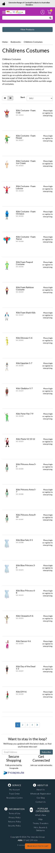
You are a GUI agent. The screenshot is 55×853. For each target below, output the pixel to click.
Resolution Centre (14, 797)
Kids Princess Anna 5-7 (26, 490)
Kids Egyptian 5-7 (24, 363)
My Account (14, 789)
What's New (40, 815)
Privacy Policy (15, 817)
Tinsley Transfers (40, 823)
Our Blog (41, 797)
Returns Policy (14, 821)
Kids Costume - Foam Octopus (25, 212)
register (47, 113)
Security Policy (14, 825)
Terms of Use (14, 813)
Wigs (40, 819)
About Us (40, 789)
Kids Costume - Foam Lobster (25, 187)
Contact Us (40, 802)
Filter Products (27, 29)
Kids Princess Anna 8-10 (26, 515)
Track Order (14, 793)
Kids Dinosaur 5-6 (24, 338)
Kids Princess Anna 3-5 (26, 465)
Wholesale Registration (40, 793)
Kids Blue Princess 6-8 (25, 591)
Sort (22, 97)
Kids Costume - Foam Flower (25, 136)
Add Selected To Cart (37, 846)
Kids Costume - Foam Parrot (25, 237)
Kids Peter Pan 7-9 (24, 413)
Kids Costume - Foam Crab (25, 111)
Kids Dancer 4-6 (23, 641)
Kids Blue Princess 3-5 (25, 566)
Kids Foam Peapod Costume (24, 263)
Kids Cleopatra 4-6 (24, 616)
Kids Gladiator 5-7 (24, 388)
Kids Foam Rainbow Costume (25, 288)
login (51, 110)
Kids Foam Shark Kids (25, 312)
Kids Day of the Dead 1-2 (25, 667)
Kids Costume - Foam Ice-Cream (25, 162)
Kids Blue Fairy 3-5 (24, 540)
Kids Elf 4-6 (21, 691)
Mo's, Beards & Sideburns (40, 829)
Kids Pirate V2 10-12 (25, 439)
